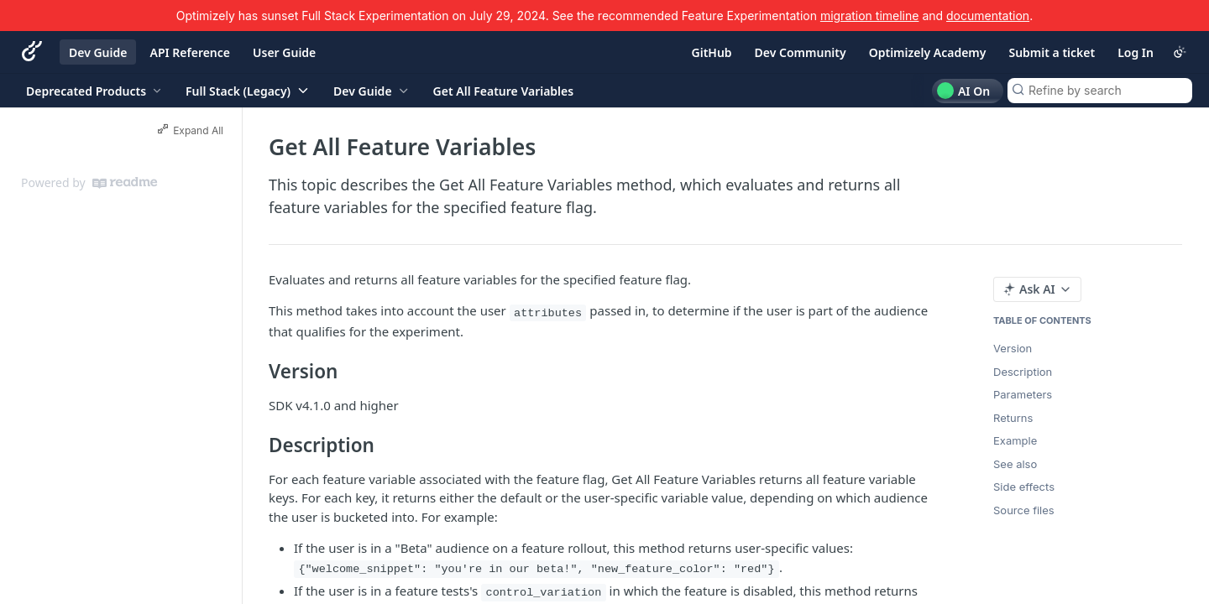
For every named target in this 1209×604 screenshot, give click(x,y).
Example (1015, 440)
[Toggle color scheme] (1179, 52)
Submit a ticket (1051, 52)
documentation (987, 15)
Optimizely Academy (928, 52)
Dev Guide (98, 52)
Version (1012, 348)
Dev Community (800, 52)
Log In (1135, 52)
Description (1022, 371)
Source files (1024, 510)
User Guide (284, 52)
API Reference (189, 52)
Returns (1013, 417)
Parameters (1022, 394)
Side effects (1024, 486)
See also (1015, 464)
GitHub (712, 52)
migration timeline (869, 15)
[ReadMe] (124, 183)
